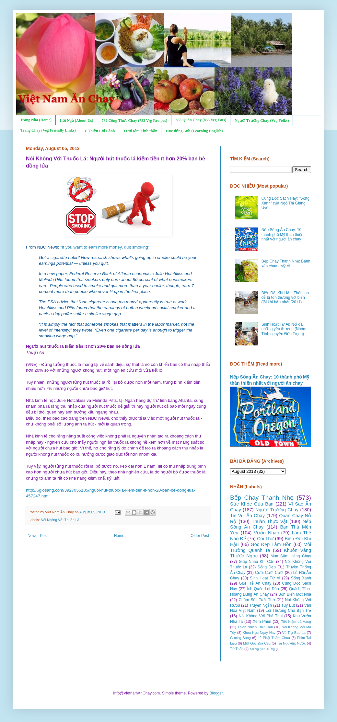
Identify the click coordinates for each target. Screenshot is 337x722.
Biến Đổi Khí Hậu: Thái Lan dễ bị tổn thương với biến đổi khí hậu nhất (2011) (285, 298)
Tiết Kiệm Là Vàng (296, 621)
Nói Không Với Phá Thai (261, 616)
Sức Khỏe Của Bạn (251, 504)
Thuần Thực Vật (269, 521)
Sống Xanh (301, 578)
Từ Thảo (236, 649)
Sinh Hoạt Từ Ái (265, 578)
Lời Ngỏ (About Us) (76, 120)
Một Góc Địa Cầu (257, 643)
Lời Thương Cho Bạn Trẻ (288, 610)
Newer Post (38, 535)
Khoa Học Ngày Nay (259, 633)
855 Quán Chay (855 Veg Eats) (201, 120)
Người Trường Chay (276, 509)
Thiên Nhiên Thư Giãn (255, 627)
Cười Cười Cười (269, 572)
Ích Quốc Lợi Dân (263, 589)
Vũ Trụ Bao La (294, 633)
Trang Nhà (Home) (36, 120)
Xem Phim (262, 621)
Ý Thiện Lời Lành (99, 131)
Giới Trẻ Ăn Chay (255, 583)
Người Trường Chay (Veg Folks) (262, 120)
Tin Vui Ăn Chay (247, 515)
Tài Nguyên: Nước (291, 643)
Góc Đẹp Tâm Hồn (271, 544)
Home (119, 535)
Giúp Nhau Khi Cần (256, 561)
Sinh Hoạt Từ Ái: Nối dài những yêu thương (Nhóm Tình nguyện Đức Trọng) (283, 329)
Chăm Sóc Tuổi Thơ (256, 600)
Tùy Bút (288, 605)
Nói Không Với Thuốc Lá (60, 520)
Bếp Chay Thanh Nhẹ (262, 497)
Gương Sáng (240, 638)
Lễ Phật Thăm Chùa (274, 638)
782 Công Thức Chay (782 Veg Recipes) (134, 120)
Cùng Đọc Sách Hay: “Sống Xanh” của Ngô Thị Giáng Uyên (285, 203)
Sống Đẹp (267, 567)
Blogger (216, 693)
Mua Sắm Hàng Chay (291, 556)
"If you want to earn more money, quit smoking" (104, 247)
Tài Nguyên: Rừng (262, 649)
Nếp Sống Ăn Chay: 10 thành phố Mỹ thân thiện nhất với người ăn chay (282, 234)
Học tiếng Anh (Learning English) (194, 131)
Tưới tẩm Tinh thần (140, 131)
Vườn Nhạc (266, 532)
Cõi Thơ (265, 538)
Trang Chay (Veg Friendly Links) (48, 130)
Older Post (200, 535)
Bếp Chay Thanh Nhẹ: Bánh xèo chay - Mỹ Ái (285, 263)
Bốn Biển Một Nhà (294, 594)
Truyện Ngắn (260, 605)
